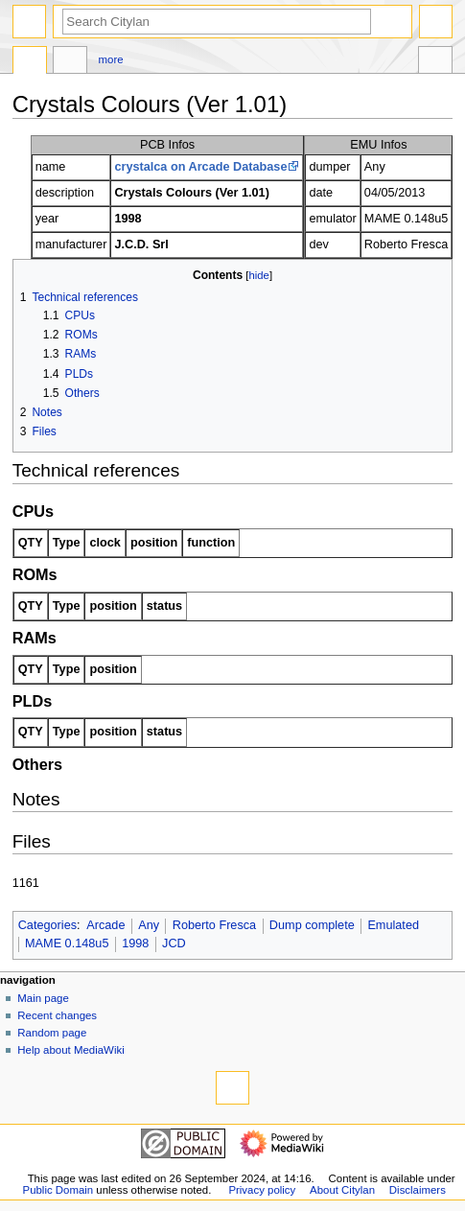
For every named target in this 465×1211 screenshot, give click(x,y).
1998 (135, 943)
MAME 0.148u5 (66, 943)
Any (148, 925)
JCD (174, 943)
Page (29, 62)
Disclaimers (417, 1190)
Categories (47, 925)
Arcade (105, 925)
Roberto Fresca (214, 925)
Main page (43, 998)
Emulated (393, 925)
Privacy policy (261, 1190)
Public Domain (58, 1190)
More (111, 59)
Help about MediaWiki (70, 1050)
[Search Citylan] (216, 22)
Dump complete (312, 925)
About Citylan (342, 1190)
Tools (435, 62)
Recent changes (57, 1015)
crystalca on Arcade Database (200, 167)
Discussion (70, 62)
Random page (51, 1032)
